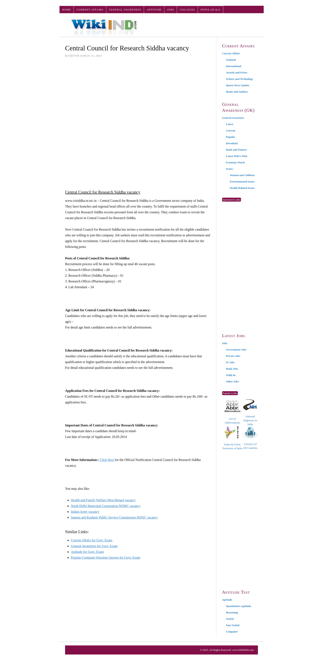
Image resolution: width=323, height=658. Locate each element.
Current (230, 130)
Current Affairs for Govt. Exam (91, 540)
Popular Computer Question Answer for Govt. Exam (105, 557)
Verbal (230, 618)
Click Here (107, 460)
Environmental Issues (242, 181)
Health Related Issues (242, 187)
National (231, 59)
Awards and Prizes (236, 72)
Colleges (187, 9)
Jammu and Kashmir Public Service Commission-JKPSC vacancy (114, 517)
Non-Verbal (232, 625)
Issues (229, 168)
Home (66, 9)
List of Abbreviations (232, 412)
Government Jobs (236, 349)
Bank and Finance (236, 149)
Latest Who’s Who (236, 156)
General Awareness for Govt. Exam (94, 546)
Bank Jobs (232, 368)
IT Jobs (230, 362)
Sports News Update (237, 85)
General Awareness (125, 9)
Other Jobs (232, 381)
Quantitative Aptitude (238, 606)
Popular (230, 136)
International (233, 66)
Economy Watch (235, 162)
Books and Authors (237, 91)
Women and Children (242, 175)
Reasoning (232, 612)
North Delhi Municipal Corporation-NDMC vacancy (105, 506)
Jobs (170, 9)
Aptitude (154, 9)
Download (232, 143)
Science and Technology (239, 78)
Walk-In (230, 375)
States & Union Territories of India (232, 438)
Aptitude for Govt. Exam (87, 552)
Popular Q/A (210, 9)
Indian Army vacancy (85, 511)
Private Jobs (233, 355)
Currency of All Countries (250, 438)
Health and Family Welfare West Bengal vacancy (103, 500)
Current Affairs (89, 9)
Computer (232, 631)
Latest (229, 124)
